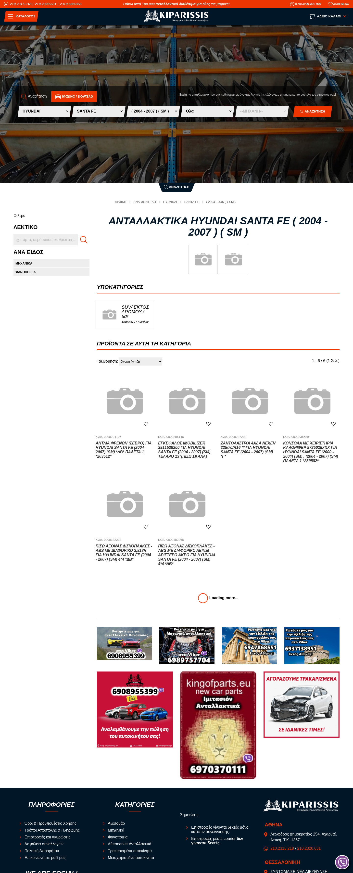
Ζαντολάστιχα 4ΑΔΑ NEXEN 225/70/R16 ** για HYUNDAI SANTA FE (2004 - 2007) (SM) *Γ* (249, 449)
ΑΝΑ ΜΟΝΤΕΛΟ (144, 202)
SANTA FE (191, 202)
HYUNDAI (170, 202)
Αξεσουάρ (116, 823)
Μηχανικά (116, 830)
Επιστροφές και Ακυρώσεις (48, 837)
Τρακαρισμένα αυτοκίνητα (130, 851)
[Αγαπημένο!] (146, 423)
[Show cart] (327, 16)
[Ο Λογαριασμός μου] (306, 4)
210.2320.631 (46, 4)
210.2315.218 (21, 4)
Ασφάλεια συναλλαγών (44, 844)
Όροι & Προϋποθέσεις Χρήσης (51, 823)
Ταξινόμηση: (107, 361)
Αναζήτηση (176, 187)
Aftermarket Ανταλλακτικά (130, 844)
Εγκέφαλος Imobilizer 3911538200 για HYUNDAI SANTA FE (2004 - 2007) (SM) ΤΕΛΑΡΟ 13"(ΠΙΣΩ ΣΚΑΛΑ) (185, 449)
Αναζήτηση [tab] (34, 96)
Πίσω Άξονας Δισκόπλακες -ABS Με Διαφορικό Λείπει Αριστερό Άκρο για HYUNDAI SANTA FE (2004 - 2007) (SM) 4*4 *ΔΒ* (186, 555)
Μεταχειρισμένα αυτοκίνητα (131, 858)
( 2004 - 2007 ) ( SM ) (222, 202)
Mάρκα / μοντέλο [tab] (74, 96)
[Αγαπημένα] (338, 4)
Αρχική (120, 202)
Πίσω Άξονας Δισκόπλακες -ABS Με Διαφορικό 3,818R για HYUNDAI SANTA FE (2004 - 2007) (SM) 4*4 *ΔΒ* (124, 552)
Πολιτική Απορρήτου (42, 851)
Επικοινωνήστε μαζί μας (45, 858)
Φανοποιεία (118, 837)
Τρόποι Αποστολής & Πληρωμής (53, 830)
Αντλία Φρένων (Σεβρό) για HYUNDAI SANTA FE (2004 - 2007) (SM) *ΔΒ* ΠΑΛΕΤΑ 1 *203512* (124, 449)
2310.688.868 (71, 4)
